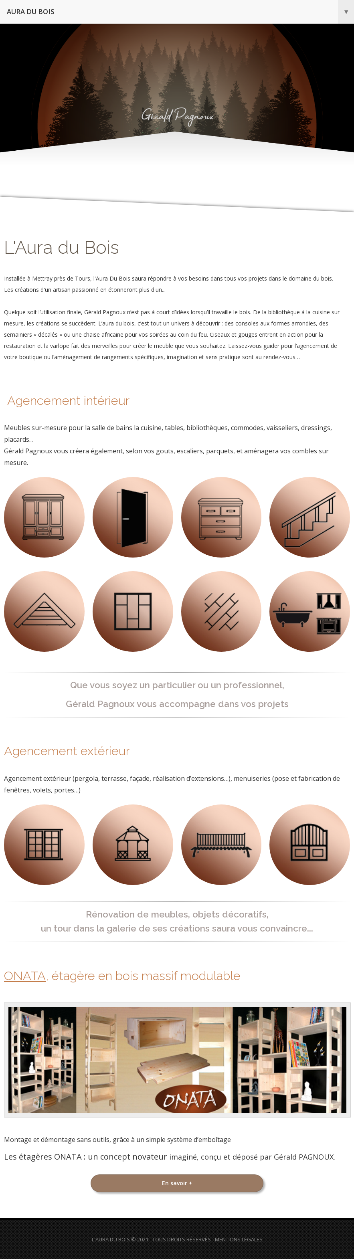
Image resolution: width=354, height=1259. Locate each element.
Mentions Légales (239, 1239)
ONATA (25, 975)
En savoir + (177, 1183)
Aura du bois (180, 12)
